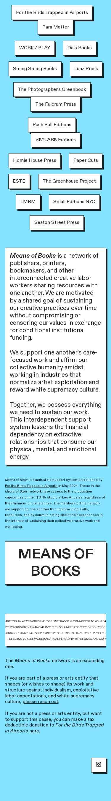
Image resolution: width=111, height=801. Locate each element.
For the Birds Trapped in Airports (31, 486)
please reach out (40, 701)
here (34, 731)
